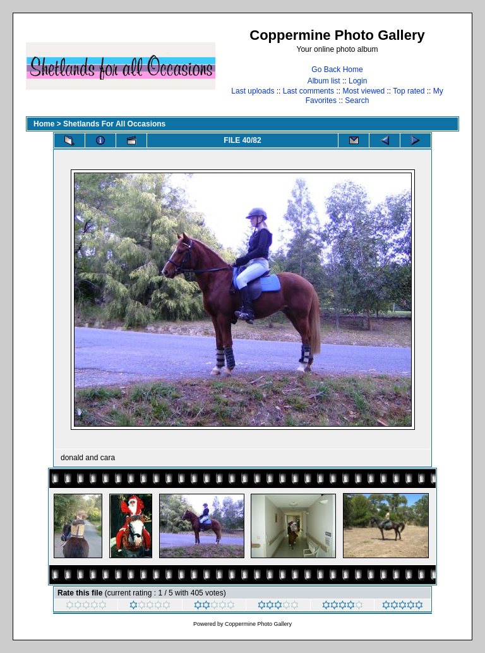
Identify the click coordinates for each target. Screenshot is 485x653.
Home (43, 123)
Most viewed (363, 91)
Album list (324, 80)
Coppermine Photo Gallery (258, 624)
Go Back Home (336, 69)
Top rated (408, 91)
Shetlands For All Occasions (114, 123)
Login (358, 80)
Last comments (308, 91)
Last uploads (252, 91)
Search (357, 100)
